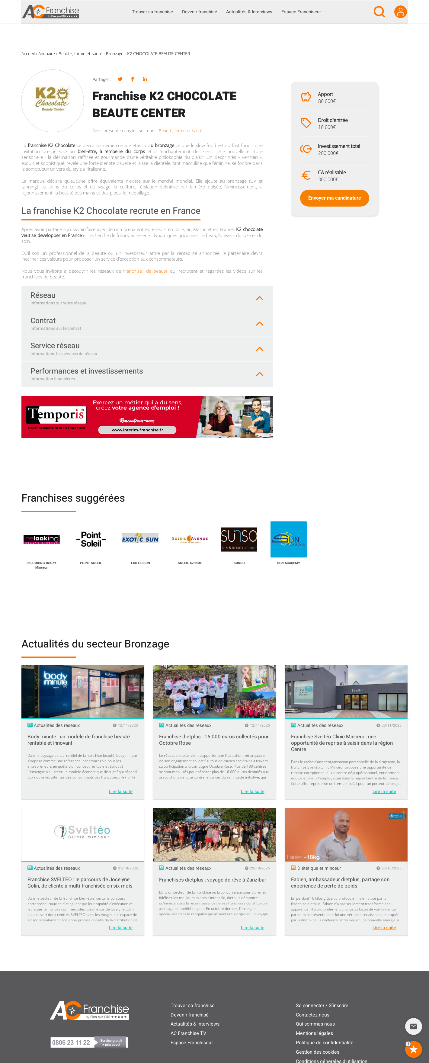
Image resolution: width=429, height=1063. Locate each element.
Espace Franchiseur (192, 1042)
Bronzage (114, 53)
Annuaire (46, 53)
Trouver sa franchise (193, 1005)
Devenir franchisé (190, 1015)
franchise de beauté (145, 271)
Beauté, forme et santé (80, 53)
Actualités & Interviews (195, 1024)
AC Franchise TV (188, 1033)
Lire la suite (121, 791)
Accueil (28, 53)
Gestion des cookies (317, 1052)
